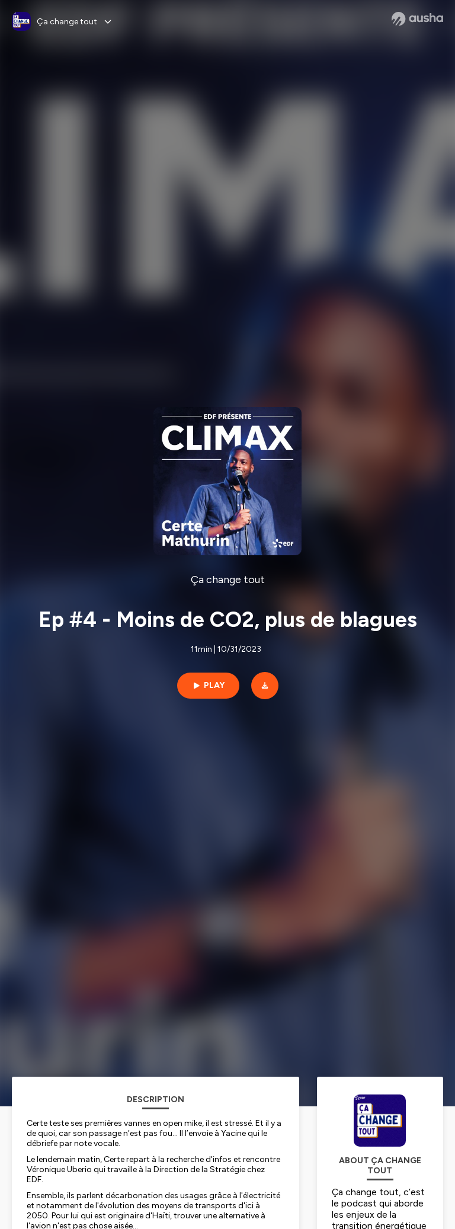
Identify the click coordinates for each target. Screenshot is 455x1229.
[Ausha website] (417, 19)
